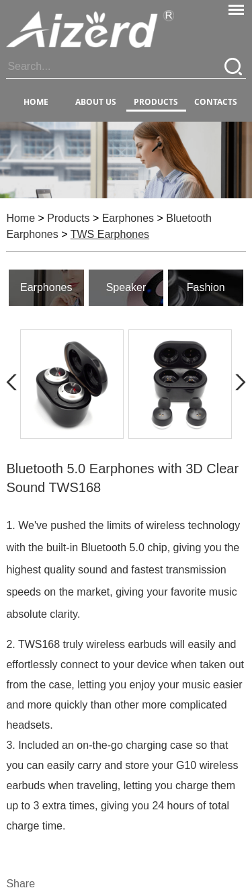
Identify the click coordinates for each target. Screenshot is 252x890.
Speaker (126, 287)
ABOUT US (95, 102)
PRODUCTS (156, 102)
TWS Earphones (110, 234)
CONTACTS (215, 102)
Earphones (128, 218)
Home (36, 102)
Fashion (206, 287)
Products (68, 218)
